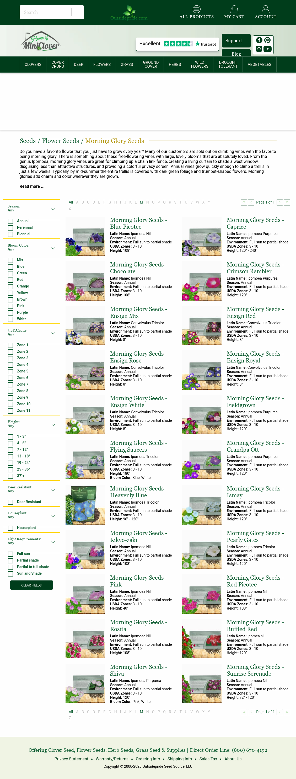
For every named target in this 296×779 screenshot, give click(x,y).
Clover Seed (61, 750)
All (71, 202)
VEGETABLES (259, 64)
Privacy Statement (71, 758)
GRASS (127, 64)
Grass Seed (148, 750)
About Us (232, 758)
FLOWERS (102, 64)
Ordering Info (148, 758)
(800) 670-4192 (249, 750)
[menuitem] (33, 64)
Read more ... (32, 186)
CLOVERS (33, 64)
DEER (78, 64)
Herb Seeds (120, 750)
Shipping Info (180, 758)
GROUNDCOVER (151, 64)
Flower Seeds (91, 750)
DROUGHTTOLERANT (228, 64)
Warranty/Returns (112, 758)
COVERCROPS (57, 64)
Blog (236, 54)
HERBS (175, 64)
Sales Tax (208, 758)
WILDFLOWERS (199, 64)
